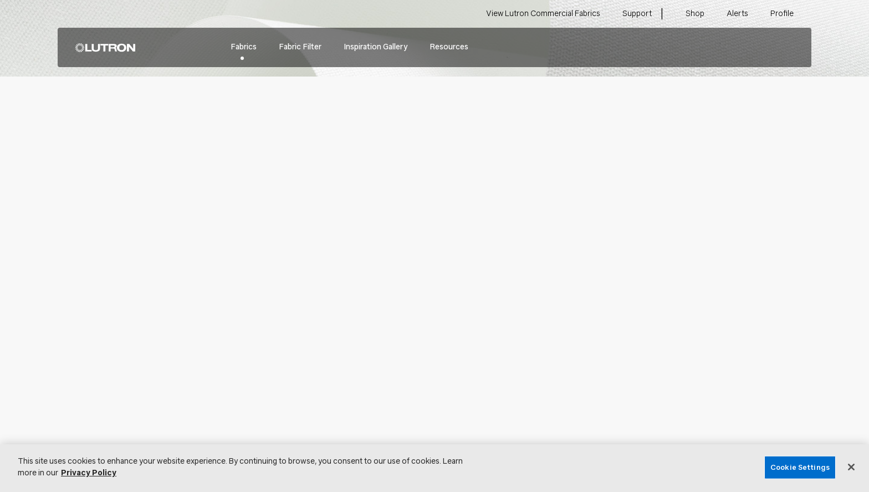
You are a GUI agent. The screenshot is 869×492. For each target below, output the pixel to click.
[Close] (851, 467)
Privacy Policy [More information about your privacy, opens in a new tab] (88, 473)
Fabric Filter (300, 47)
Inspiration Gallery (375, 47)
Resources (449, 47)
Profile (782, 13)
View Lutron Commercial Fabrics (543, 13)
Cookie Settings (800, 467)
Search (786, 47)
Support (637, 13)
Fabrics (244, 47)
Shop (695, 13)
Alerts (737, 13)
